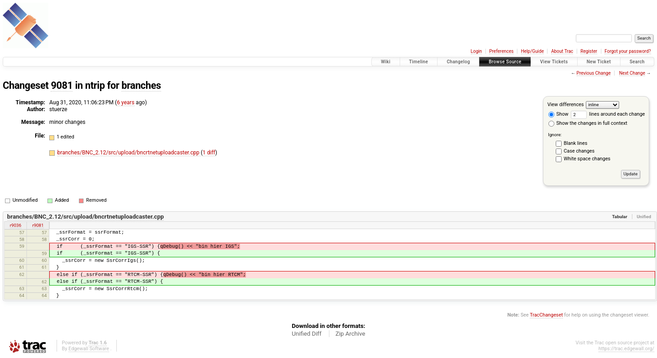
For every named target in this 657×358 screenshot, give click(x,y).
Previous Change (594, 73)
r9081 (38, 225)
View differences (566, 104)
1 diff (209, 152)
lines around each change (608, 114)
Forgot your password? (628, 51)
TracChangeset (546, 315)
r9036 (15, 225)
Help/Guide (532, 51)
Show (558, 114)
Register (588, 51)
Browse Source (505, 61)
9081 (62, 85)
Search (637, 61)
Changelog (458, 61)
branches (141, 85)
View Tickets (554, 61)
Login (476, 51)
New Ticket (599, 61)
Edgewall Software (88, 349)
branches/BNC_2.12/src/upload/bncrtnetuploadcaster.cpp (129, 152)
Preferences (501, 51)
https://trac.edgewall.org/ (626, 349)
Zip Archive (350, 333)
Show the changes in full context (587, 123)
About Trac (562, 51)
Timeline (418, 61)
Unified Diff (306, 333)
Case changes (579, 151)
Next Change (632, 73)
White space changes (587, 159)
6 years (125, 102)
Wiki (386, 61)
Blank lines (576, 143)
